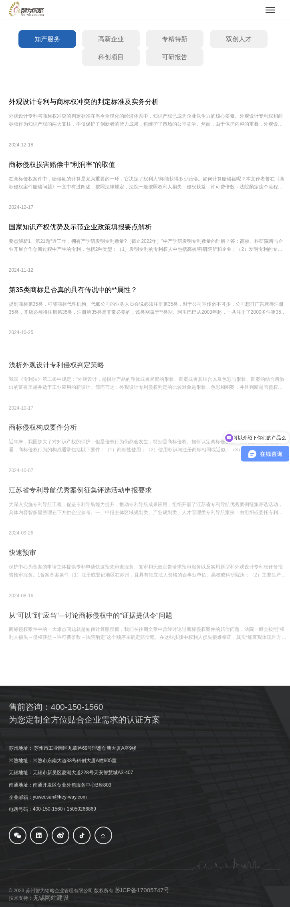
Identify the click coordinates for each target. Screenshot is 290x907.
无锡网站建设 (51, 897)
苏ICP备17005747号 (142, 890)
